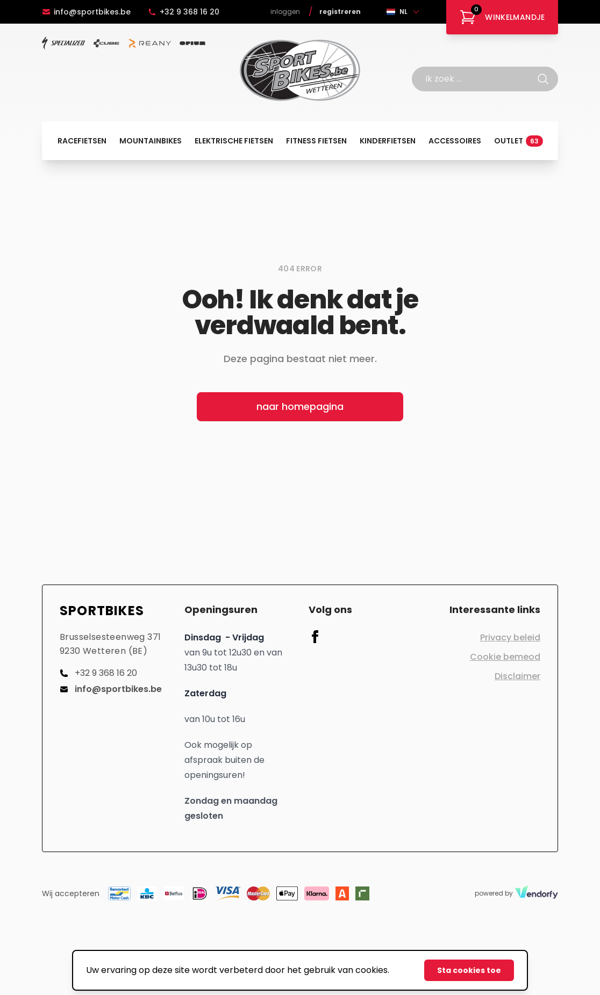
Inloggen (285, 12)
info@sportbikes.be (86, 11)
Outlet (518, 141)
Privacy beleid (510, 637)
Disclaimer (517, 676)
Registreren (340, 12)
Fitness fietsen (316, 140)
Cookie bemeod (505, 657)
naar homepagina (300, 406)
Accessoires (454, 140)
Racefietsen (82, 140)
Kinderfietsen (388, 140)
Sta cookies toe (469, 970)
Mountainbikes (150, 140)
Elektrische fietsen (234, 140)
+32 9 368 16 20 (183, 11)
